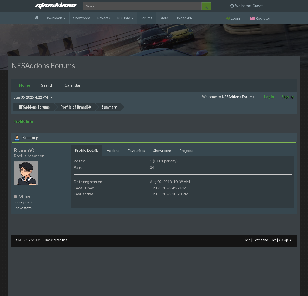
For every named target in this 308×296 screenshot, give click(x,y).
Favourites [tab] (136, 150)
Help (247, 240)
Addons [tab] (113, 150)
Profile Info (23, 121)
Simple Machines (55, 240)
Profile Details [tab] (87, 150)
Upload (181, 18)
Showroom (81, 18)
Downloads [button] (56, 18)
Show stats (23, 207)
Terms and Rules (264, 240)
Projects (103, 18)
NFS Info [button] (125, 18)
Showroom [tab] (162, 150)
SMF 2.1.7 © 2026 (28, 240)
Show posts (23, 202)
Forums (146, 18)
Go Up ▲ (285, 240)
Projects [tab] (186, 150)
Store (164, 18)
